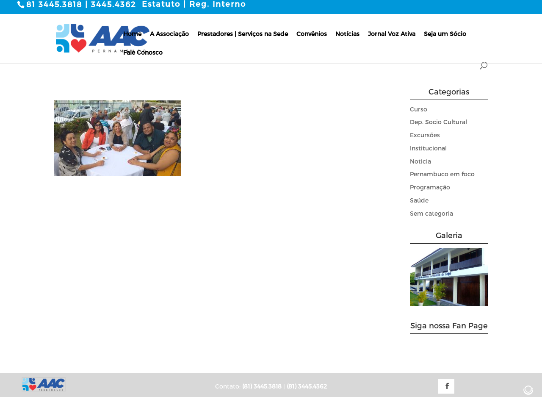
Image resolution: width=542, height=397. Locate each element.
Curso (418, 109)
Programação (430, 187)
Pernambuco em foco (442, 174)
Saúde (419, 200)
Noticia (420, 161)
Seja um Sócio (445, 33)
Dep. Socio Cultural (438, 121)
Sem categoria (431, 213)
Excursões (425, 135)
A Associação (169, 33)
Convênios (311, 33)
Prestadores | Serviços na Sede (242, 33)
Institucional (428, 148)
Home (132, 33)
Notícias (347, 33)
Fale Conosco (143, 52)
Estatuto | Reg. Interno (194, 4)
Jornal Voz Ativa (391, 33)
